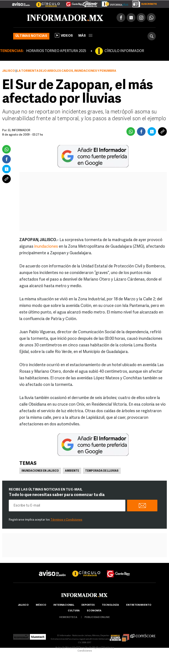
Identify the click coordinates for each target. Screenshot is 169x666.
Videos (64, 35)
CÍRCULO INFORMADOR (124, 51)
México (41, 605)
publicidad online (97, 617)
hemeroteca (68, 617)
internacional (63, 605)
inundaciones (46, 247)
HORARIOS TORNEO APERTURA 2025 (56, 51)
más (85, 36)
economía (94, 611)
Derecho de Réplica (90, 647)
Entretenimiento (138, 605)
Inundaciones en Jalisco (40, 471)
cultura (74, 611)
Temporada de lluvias (102, 471)
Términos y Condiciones (66, 519)
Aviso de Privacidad (66, 647)
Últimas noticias (31, 36)
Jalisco (8, 71)
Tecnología (110, 605)
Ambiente (72, 471)
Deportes (88, 605)
